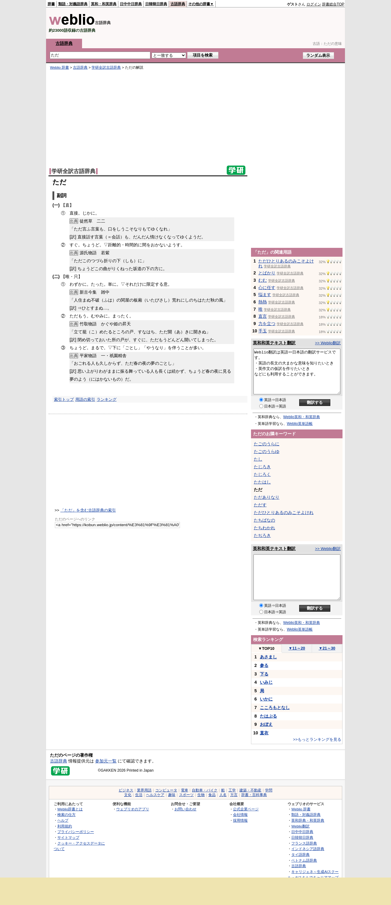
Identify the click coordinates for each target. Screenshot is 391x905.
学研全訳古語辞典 (106, 67)
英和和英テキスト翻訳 (274, 342)
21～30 (327, 648)
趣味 (171, 795)
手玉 (262, 330)
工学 (232, 790)
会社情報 (240, 814)
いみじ (266, 682)
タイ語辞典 (300, 854)
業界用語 (144, 790)
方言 (234, 795)
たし (258, 459)
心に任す (266, 287)
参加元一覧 (106, 760)
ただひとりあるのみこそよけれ (284, 512)
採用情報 (240, 820)
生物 (201, 795)
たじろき (262, 466)
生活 (138, 795)
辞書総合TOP (333, 4)
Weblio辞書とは (70, 809)
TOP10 (266, 648)
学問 (268, 790)
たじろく (262, 474)
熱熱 (262, 301)
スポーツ (186, 795)
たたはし (262, 482)
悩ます (264, 294)
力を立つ (266, 323)
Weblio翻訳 (300, 826)
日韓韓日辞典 (156, 4)
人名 (223, 795)
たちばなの (264, 520)
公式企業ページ (246, 809)
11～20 (297, 648)
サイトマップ (68, 837)
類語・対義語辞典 (73, 4)
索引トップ (64, 399)
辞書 (51, 4)
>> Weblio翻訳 (328, 343)
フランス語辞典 (304, 843)
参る (264, 665)
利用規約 (64, 826)
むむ (262, 280)
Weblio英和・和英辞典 (301, 417)
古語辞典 (177, 4)
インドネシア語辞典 (307, 849)
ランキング (107, 399)
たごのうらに (266, 443)
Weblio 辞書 (59, 67)
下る (264, 674)
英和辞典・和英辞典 (307, 820)
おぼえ (266, 724)
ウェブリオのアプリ (132, 809)
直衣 (264, 732)
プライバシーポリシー (75, 832)
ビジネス (126, 790)
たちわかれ (264, 527)
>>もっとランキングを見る (317, 739)
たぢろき (262, 535)
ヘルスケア (155, 795)
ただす (260, 504)
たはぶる (268, 716)
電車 (184, 790)
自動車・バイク (204, 790)
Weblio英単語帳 (300, 424)
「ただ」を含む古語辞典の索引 (88, 510)
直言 (262, 316)
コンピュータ (166, 790)
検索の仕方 (66, 814)
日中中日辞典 (131, 4)
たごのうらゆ (266, 451)
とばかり (266, 272)
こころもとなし (275, 707)
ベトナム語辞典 (304, 860)
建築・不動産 (250, 790)
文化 (127, 795)
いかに (266, 699)
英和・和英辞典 (104, 4)
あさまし (268, 656)
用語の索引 (85, 399)
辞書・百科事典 (254, 795)
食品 (212, 795)
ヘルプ (62, 820)
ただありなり (266, 497)
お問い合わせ (185, 809)
